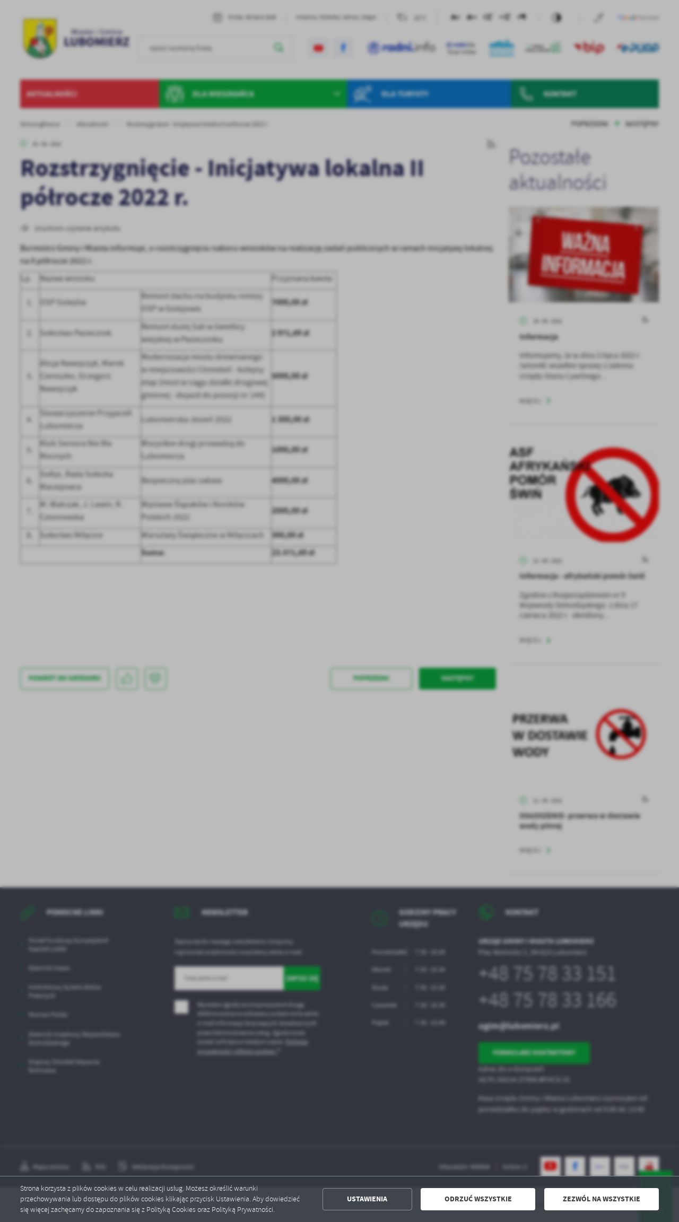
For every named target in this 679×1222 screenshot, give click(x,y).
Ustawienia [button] (367, 1199)
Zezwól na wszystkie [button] (601, 1199)
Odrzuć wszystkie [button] (478, 1199)
